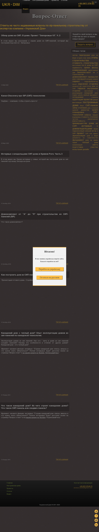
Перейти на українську (49, 269)
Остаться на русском (49, 277)
